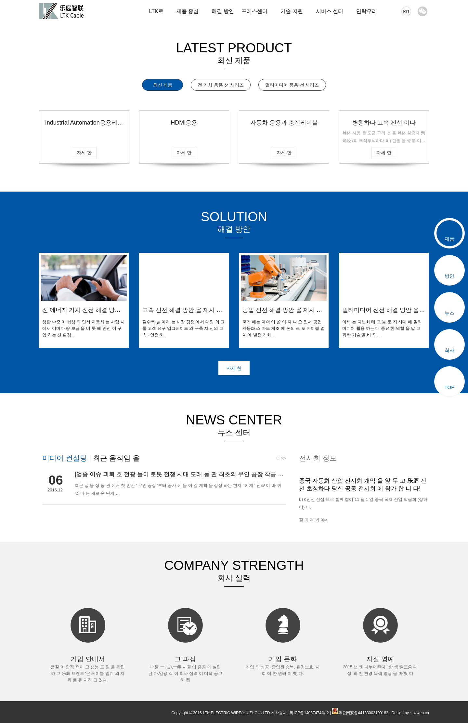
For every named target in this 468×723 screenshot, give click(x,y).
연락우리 (366, 11)
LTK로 (156, 11)
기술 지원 (291, 11)
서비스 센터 (329, 11)
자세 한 (84, 152)
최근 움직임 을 (115, 458)
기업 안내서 (88, 659)
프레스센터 (254, 11)
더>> (281, 458)
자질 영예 (380, 659)
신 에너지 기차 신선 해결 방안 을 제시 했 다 (81, 310)
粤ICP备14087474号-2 (309, 713)
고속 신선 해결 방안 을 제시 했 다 (182, 310)
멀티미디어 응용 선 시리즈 (292, 84)
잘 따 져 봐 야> (313, 519)
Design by (400, 713)
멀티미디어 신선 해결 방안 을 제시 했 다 (380, 310)
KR (406, 11)
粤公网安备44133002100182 (363, 713)
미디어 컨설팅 (65, 458)
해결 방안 (223, 11)
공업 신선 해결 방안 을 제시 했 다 (282, 310)
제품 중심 (187, 11)
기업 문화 (283, 659)
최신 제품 (163, 84)
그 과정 (185, 659)
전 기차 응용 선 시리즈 (221, 84)
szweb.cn (421, 713)
